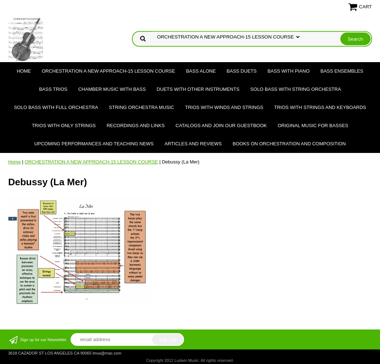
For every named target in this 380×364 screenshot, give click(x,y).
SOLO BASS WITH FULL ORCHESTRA (56, 107)
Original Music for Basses (313, 125)
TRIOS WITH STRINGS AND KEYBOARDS (320, 107)
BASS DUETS (241, 71)
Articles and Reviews (193, 143)
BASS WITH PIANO (289, 71)
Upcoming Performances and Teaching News (93, 143)
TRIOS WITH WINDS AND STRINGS (224, 107)
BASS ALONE (201, 71)
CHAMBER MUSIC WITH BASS (112, 89)
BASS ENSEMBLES (341, 71)
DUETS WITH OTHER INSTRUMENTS (198, 89)
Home (24, 71)
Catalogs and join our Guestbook (221, 125)
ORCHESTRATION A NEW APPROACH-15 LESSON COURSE (108, 71)
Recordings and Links (136, 125)
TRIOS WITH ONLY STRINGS (64, 125)
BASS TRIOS (53, 89)
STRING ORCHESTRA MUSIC (141, 107)
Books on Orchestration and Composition (289, 143)
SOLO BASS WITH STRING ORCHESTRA (295, 89)
